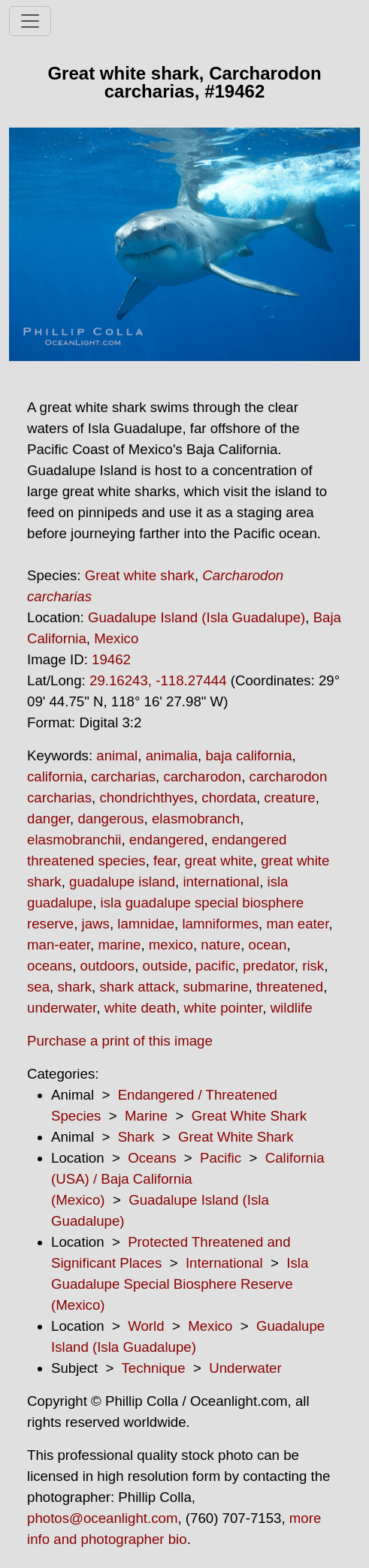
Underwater (245, 1368)
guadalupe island (122, 881)
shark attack (137, 987)
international (221, 881)
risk (313, 966)
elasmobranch (196, 818)
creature (289, 797)
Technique (154, 1368)
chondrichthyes (146, 797)
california (55, 776)
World (146, 1326)
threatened (289, 987)
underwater (61, 1008)
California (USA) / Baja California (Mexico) (188, 1179)
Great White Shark (249, 1116)
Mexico (116, 638)
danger (48, 818)
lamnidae (145, 923)
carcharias (123, 776)
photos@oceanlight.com (102, 1518)
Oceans (152, 1158)
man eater (297, 923)
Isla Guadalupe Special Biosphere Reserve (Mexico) (179, 1284)
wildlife (292, 1008)
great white (219, 860)
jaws (96, 923)
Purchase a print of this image (120, 1041)
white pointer (223, 1008)
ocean (268, 945)
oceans (49, 966)
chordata (228, 797)
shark (74, 987)
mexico (171, 945)
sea (38, 987)
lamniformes (220, 923)
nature (220, 945)
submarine (215, 987)
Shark (136, 1137)
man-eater (58, 945)
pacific (215, 966)
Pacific (220, 1158)
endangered (166, 839)
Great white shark (140, 575)
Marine (146, 1116)
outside (165, 966)
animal (117, 755)
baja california (248, 755)
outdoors (107, 966)
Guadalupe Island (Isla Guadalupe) (196, 617)
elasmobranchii (74, 839)
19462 (111, 659)
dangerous (110, 818)
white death (140, 1008)
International (224, 1263)
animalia (172, 755)
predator (268, 966)
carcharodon (202, 776)
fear (165, 860)
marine (119, 945)
